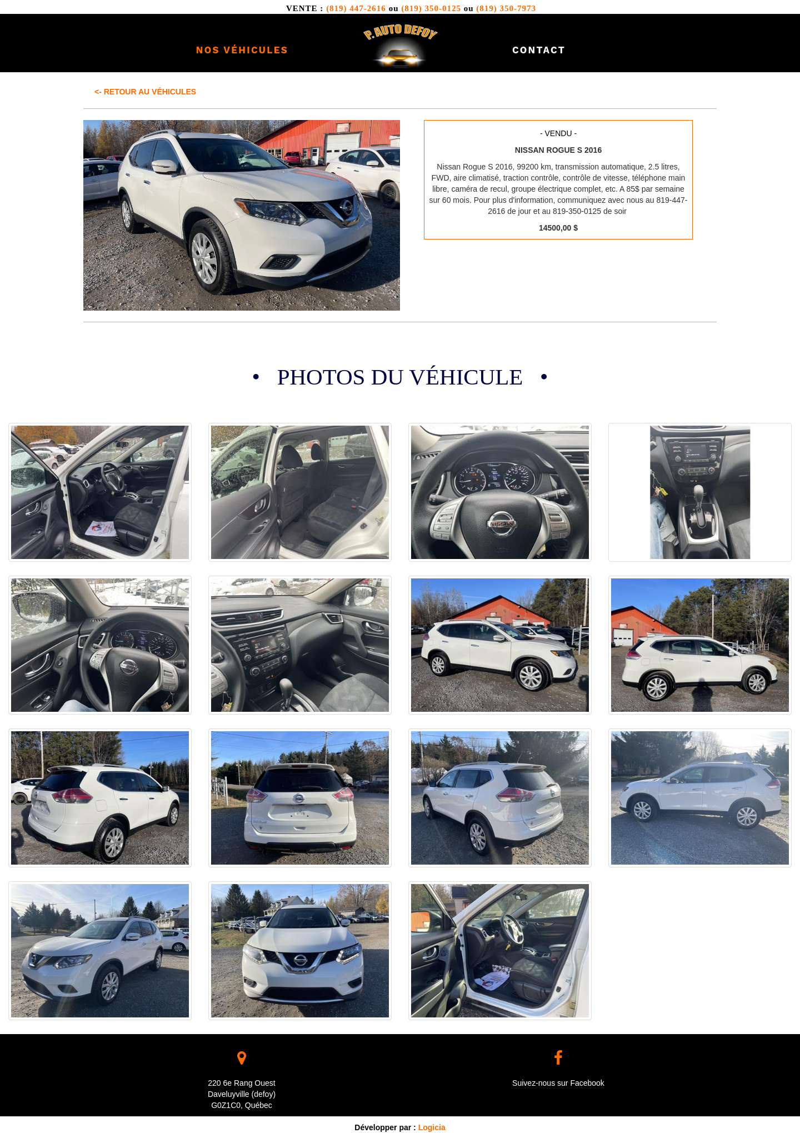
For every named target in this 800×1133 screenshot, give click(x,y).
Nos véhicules (242, 50)
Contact (539, 50)
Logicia (432, 1127)
